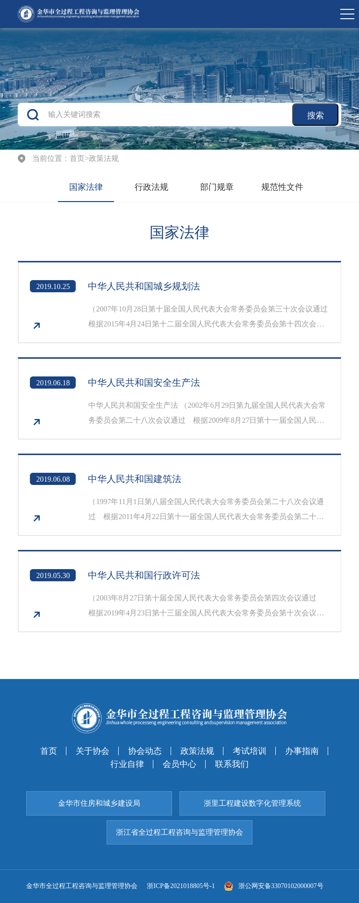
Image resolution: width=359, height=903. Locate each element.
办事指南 (302, 751)
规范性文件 (282, 187)
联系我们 (232, 764)
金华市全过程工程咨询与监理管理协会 (81, 886)
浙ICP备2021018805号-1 (181, 886)
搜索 (315, 115)
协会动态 (145, 751)
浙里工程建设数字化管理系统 (252, 803)
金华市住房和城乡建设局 (99, 803)
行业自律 (127, 764)
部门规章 (217, 187)
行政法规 (151, 187)
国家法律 (86, 187)
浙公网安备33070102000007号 (273, 886)
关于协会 (92, 751)
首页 (77, 158)
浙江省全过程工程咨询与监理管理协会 (179, 832)
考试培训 (249, 751)
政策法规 (104, 158)
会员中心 (179, 764)
